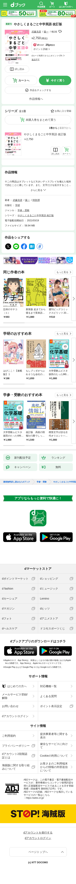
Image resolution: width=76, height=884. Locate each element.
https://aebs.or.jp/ (35, 798)
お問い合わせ (10, 706)
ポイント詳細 (40, 49)
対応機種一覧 (48, 686)
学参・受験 (23, 210)
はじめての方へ (14, 686)
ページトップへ (38, 851)
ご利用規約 (9, 735)
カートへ (23, 80)
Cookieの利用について (54, 755)
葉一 (46, 31)
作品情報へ (36, 98)
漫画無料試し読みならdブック (16, 482)
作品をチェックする (40, 90)
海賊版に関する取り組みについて (16, 767)
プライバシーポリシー (16, 745)
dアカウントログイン (15, 716)
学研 (17, 205)
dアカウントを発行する (38, 832)
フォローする (60, 31)
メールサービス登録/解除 (15, 696)
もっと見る (62, 272)
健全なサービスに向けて (54, 745)
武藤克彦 (36, 31)
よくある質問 (48, 696)
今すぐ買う (58, 80)
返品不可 (35, 60)
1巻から (53, 128)
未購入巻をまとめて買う (41, 119)
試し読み (19, 69)
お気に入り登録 (63, 111)
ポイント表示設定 (51, 706)
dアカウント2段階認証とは (14, 755)
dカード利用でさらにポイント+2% (47, 56)
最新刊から (65, 128)
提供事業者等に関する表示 (54, 735)
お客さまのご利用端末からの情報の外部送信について (54, 767)
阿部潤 (36, 200)
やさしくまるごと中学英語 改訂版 (45, 134)
